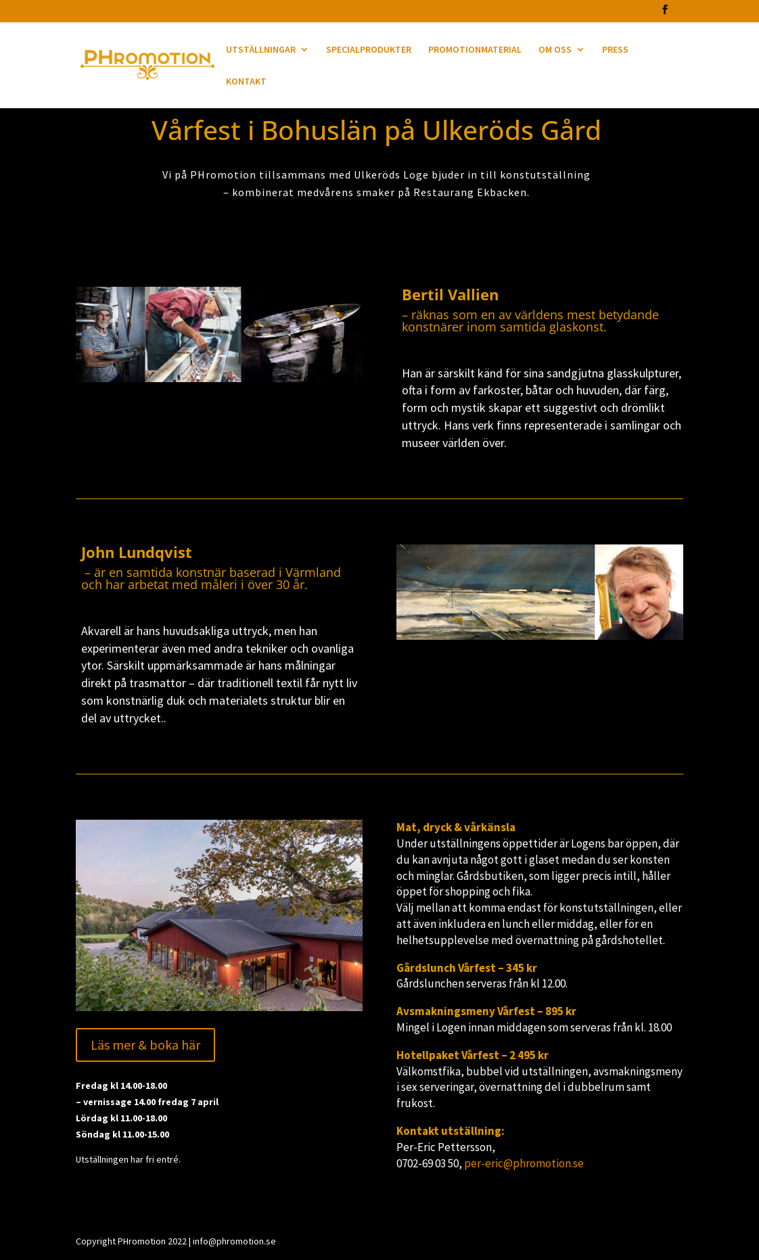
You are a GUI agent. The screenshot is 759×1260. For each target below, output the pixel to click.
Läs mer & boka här (145, 1044)
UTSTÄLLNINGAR (261, 50)
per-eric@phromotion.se (524, 1163)
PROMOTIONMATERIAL (475, 50)
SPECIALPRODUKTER (368, 50)
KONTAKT (246, 81)
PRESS (615, 50)
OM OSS (555, 50)
